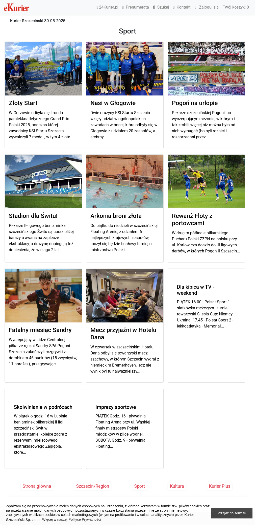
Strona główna (37, 486)
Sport (139, 486)
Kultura (177, 486)
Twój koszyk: (236, 7)
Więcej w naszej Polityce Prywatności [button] (71, 519)
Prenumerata (135, 7)
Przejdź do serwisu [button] (232, 513)
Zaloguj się (207, 7)
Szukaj (161, 7)
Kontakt (182, 7)
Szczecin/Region (92, 486)
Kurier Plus (220, 486)
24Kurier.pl (107, 7)
